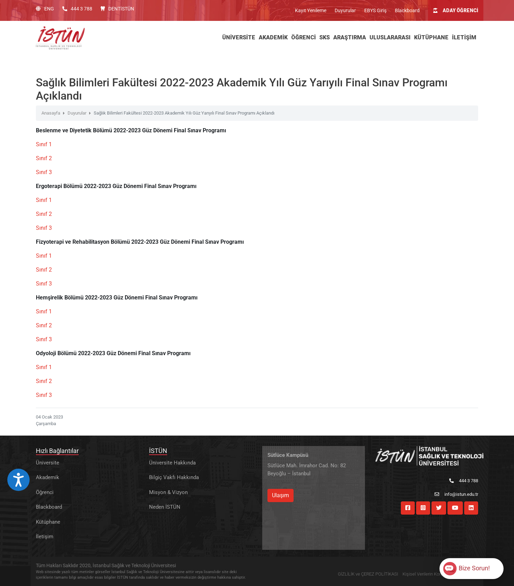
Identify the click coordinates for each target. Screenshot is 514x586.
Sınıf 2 (44, 158)
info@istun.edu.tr (456, 494)
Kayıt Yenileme (310, 10)
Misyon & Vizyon (168, 492)
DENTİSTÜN (117, 8)
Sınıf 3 (44, 172)
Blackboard (407, 10)
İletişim (44, 536)
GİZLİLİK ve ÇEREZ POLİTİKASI (368, 574)
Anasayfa (50, 113)
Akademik (47, 477)
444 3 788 (77, 8)
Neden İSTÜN (164, 507)
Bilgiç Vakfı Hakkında (174, 477)
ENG (45, 8)
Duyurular (345, 10)
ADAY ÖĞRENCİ (455, 10)
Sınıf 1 (44, 144)
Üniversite (47, 463)
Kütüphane (48, 522)
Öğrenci (45, 492)
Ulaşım (280, 495)
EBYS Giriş (375, 10)
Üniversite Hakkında (172, 463)
